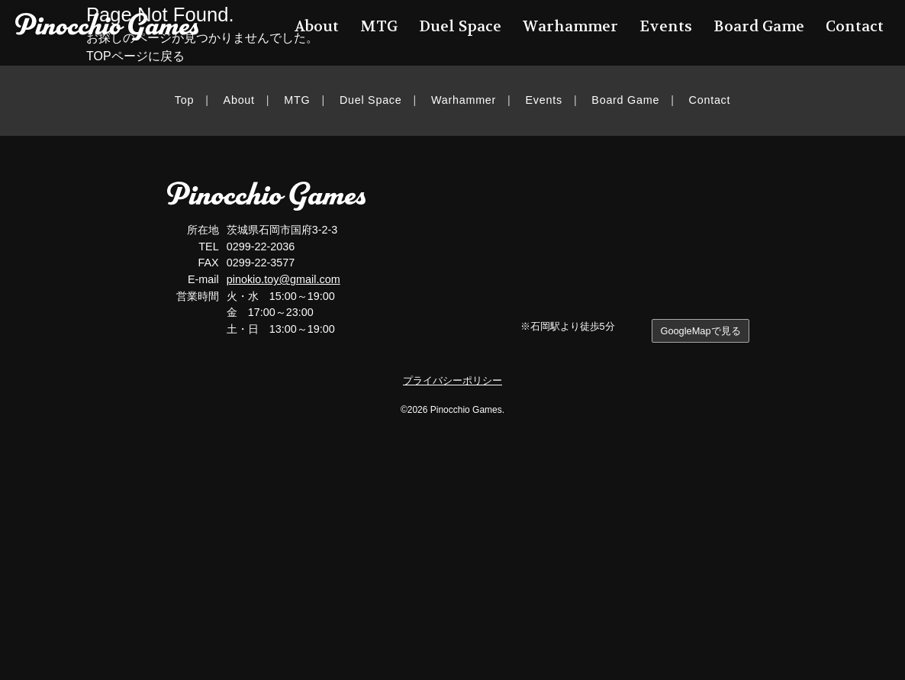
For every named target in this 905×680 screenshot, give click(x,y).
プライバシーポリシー (452, 380)
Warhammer (463, 100)
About (239, 100)
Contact (710, 100)
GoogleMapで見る (700, 331)
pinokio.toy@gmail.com (283, 279)
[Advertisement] (452, 558)
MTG (297, 100)
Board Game (625, 100)
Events (544, 100)
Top (184, 100)
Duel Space (371, 100)
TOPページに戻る (135, 56)
